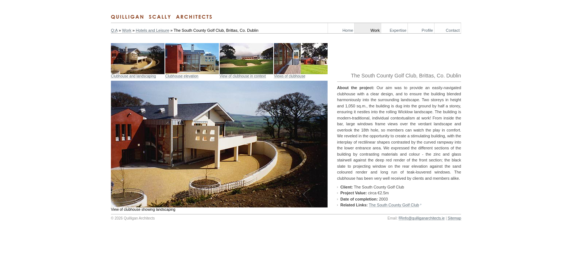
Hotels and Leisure (152, 30)
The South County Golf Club (394, 205)
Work (375, 30)
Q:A (114, 30)
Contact (453, 30)
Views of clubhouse (289, 76)
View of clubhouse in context (243, 76)
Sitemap (454, 218)
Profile (427, 30)
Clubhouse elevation (181, 76)
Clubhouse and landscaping (133, 76)
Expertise (398, 30)
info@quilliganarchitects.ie (423, 218)
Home (348, 30)
